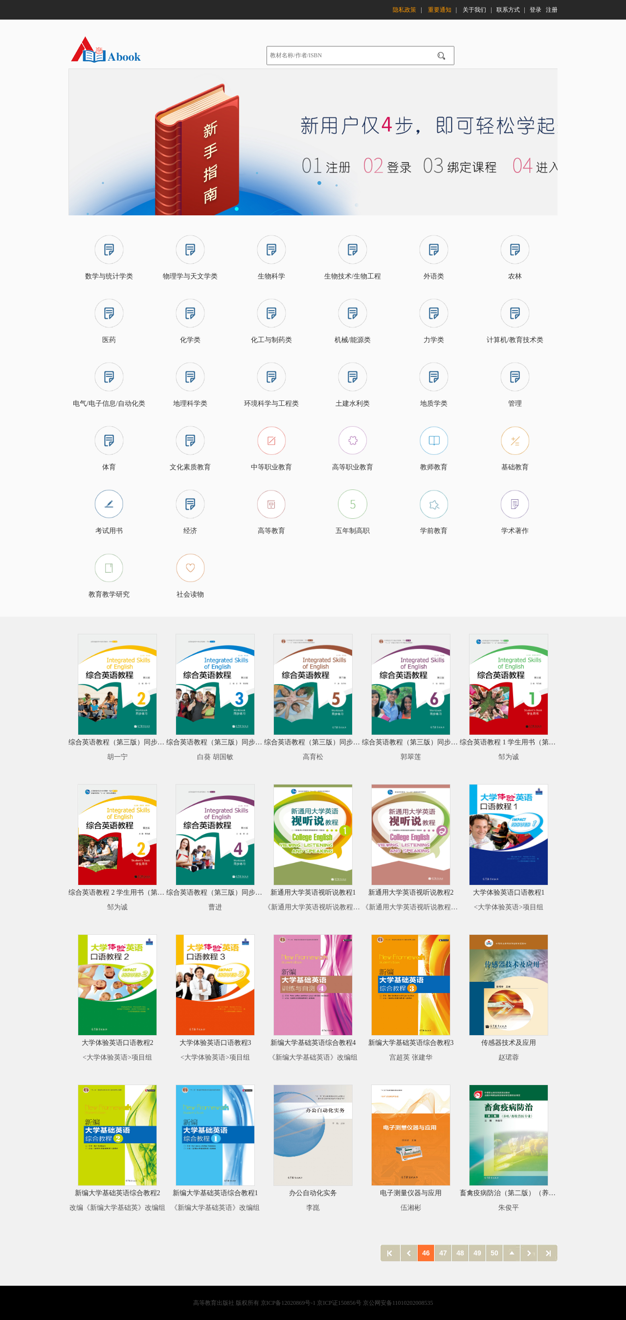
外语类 (434, 276)
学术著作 (515, 530)
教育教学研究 (109, 594)
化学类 (190, 340)
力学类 (434, 340)
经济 (190, 530)
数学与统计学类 (109, 276)
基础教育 (515, 467)
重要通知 (439, 8)
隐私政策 (404, 8)
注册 (552, 8)
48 (460, 1253)
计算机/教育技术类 (515, 340)
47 (443, 1253)
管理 (515, 403)
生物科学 (271, 276)
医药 (109, 340)
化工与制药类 (271, 340)
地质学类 (433, 403)
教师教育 (433, 467)
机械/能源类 (353, 340)
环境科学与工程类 (271, 403)
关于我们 (474, 8)
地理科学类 (190, 403)
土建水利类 (352, 403)
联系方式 (508, 8)
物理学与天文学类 (190, 276)
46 (426, 1253)
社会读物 (190, 594)
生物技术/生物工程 (352, 276)
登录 (535, 8)
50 (494, 1253)
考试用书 (109, 530)
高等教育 (271, 530)
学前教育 (433, 530)
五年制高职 (352, 530)
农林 (515, 276)
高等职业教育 (352, 467)
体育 (109, 467)
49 (477, 1253)
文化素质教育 (190, 467)
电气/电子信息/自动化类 (109, 403)
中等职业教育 (271, 467)
